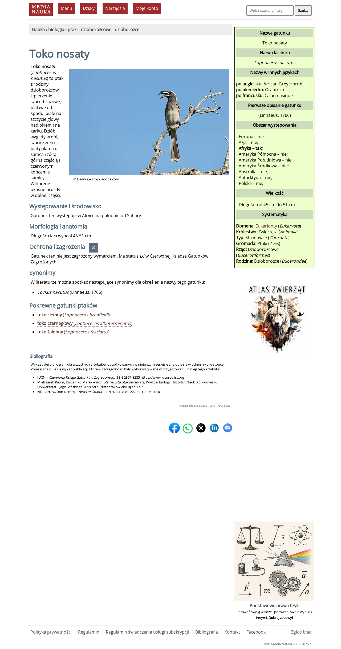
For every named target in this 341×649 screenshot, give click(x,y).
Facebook (256, 632)
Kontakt (232, 632)
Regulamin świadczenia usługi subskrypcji (147, 632)
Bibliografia (206, 632)
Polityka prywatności (51, 632)
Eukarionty (266, 226)
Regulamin (88, 632)
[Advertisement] (274, 440)
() (73, 315)
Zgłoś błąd (301, 632)
